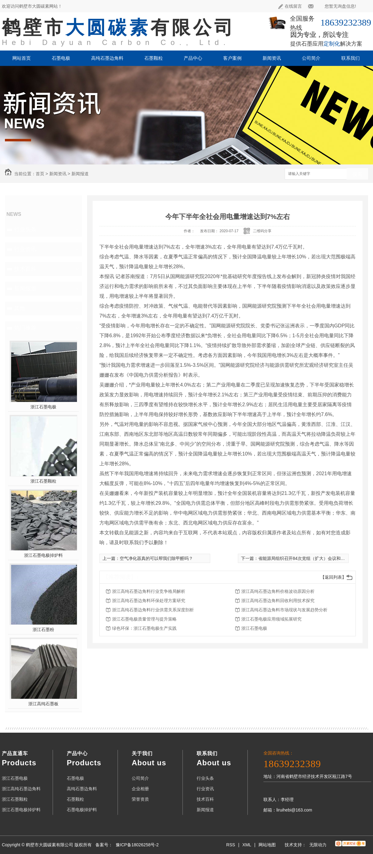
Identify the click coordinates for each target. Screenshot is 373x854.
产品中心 (193, 58)
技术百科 (25, 269)
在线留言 (290, 6)
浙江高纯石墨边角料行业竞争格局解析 (148, 591)
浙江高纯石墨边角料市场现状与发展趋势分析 (284, 609)
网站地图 (267, 844)
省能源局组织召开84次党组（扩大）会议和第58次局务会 (312, 558)
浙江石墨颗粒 (43, 481)
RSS (230, 844)
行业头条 (25, 229)
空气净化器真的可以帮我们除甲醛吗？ (156, 558)
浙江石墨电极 (43, 406)
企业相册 (140, 788)
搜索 (357, 174)
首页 (40, 173)
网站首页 (21, 58)
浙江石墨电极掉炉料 (43, 555)
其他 (19, 308)
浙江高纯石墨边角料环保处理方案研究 (148, 600)
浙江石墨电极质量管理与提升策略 (144, 619)
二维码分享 (262, 231)
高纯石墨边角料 (107, 58)
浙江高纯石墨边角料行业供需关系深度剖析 (153, 609)
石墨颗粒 (153, 58)
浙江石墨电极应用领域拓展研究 (271, 619)
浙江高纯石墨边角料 (21, 788)
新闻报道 (80, 173)
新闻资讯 (272, 58)
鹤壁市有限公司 (118, 27)
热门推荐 (25, 328)
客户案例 (232, 58)
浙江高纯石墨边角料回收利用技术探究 (278, 600)
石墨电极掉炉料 (82, 809)
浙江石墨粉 (43, 629)
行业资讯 (25, 249)
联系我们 (350, 58)
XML (247, 844)
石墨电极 (61, 58)
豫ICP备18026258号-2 (137, 844)
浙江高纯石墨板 (43, 703)
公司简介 (311, 58)
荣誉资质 (140, 799)
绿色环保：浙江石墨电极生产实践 (144, 628)
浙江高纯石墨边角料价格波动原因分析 (278, 591)
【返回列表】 (333, 577)
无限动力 (318, 844)
